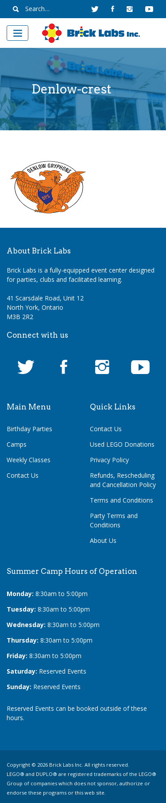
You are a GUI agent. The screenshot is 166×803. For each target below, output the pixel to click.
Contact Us (23, 475)
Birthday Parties (29, 429)
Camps (17, 444)
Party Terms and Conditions (114, 520)
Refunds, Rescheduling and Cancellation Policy (123, 480)
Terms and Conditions (121, 500)
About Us (103, 540)
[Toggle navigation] (17, 33)
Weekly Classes (28, 460)
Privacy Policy (109, 460)
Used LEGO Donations (122, 444)
